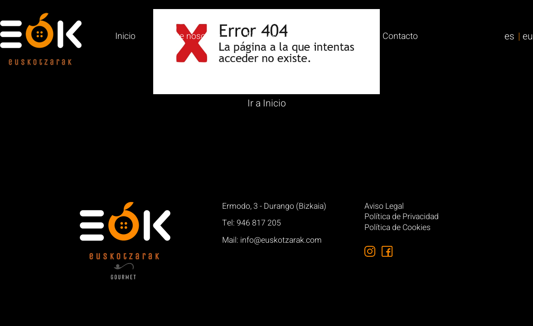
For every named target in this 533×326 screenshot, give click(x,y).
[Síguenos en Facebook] (387, 251)
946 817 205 (259, 223)
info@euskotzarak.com (281, 240)
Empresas (266, 36)
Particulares (334, 36)
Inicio (125, 36)
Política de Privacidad (401, 217)
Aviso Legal (384, 206)
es (509, 36)
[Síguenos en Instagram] (369, 251)
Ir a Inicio (266, 103)
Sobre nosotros (191, 36)
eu (528, 36)
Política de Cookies (397, 228)
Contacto (400, 36)
